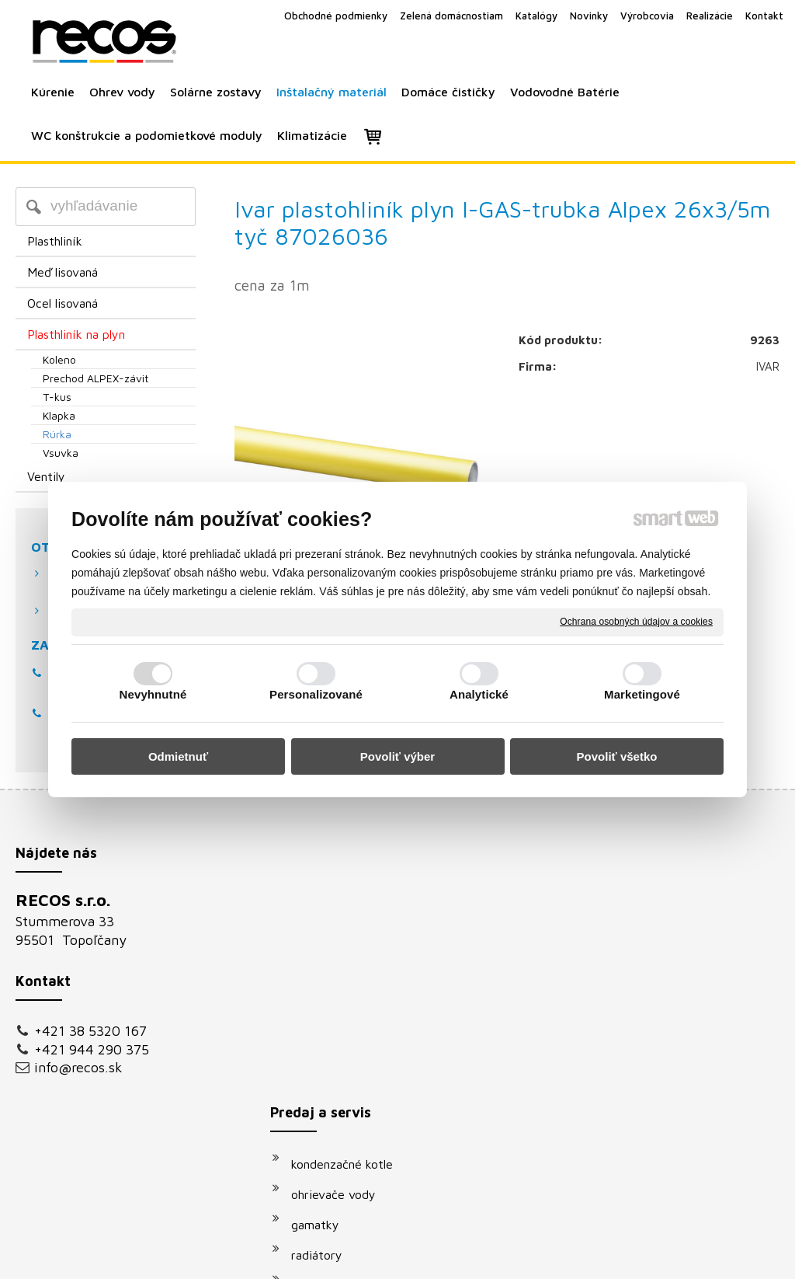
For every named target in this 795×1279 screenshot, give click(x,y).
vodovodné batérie (351, 1056)
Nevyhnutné (153, 694)
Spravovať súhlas (660, 1257)
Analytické (479, 694)
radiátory (324, 995)
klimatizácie (331, 1117)
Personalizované (316, 694)
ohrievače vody (341, 935)
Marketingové (642, 694)
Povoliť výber (397, 756)
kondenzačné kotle (350, 904)
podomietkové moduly (360, 1086)
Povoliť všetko (617, 756)
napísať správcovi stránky (380, 1257)
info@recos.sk (78, 1067)
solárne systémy (344, 1026)
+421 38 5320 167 (90, 1031)
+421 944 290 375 (91, 1049)
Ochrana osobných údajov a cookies (636, 621)
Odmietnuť (178, 756)
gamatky (323, 965)
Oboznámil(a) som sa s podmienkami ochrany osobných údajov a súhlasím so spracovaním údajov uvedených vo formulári (667, 1095)
